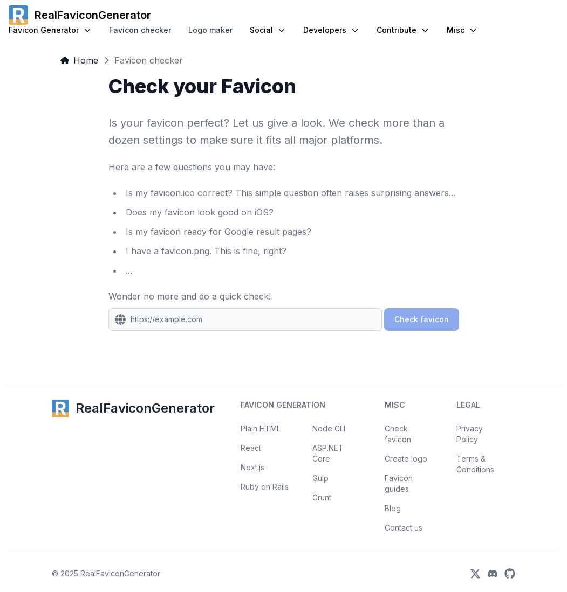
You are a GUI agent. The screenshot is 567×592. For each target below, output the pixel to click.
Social (268, 29)
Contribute (403, 29)
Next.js (252, 467)
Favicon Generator (50, 29)
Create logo (406, 458)
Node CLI (328, 428)
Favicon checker (140, 29)
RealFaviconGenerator (120, 573)
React (251, 447)
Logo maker (210, 29)
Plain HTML (261, 428)
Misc (462, 29)
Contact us (403, 527)
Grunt (321, 497)
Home (79, 60)
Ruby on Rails (265, 486)
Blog (393, 508)
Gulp (320, 478)
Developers (331, 29)
